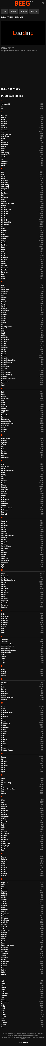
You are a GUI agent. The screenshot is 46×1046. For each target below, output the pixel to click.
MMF (3, 708)
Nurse (3, 769)
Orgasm (3, 787)
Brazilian (4, 259)
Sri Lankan (4, 947)
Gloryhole (4, 542)
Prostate (4, 837)
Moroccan (4, 746)
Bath (2, 195)
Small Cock (5, 920)
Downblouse (5, 425)
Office (3, 778)
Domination (5, 415)
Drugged (4, 429)
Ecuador (4, 440)
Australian (4, 161)
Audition (4, 157)
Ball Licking (5, 185)
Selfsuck (4, 895)
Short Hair (4, 910)
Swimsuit (4, 968)
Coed (3, 333)
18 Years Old (5, 104)
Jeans (3, 654)
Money (3, 744)
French (3, 506)
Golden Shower (6, 546)
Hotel (3, 597)
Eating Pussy (5, 438)
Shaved (3, 901)
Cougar (3, 350)
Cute (2, 383)
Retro (3, 861)
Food (3, 497)
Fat (2, 477)
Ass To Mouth (5, 155)
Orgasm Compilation (8, 789)
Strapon (3, 955)
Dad (2, 392)
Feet (2, 479)
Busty (3, 278)
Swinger (4, 970)
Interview (34, 11)
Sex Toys (4, 899)
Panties (3, 808)
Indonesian (4, 616)
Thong (3, 1000)
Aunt (2, 159)
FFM (2, 464)
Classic (3, 323)
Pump (3, 848)
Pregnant (4, 835)
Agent (3, 119)
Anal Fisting (5, 136)
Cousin (3, 354)
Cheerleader (5, 310)
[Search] (43, 3)
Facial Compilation (7, 470)
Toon (3, 1012)
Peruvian (4, 815)
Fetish (3, 483)
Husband (4, 607)
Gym (2, 565)
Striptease (4, 957)
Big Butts (4, 216)
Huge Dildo (4, 601)
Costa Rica (4, 348)
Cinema (3, 320)
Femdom (4, 481)
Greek (3, 556)
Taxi (2, 985)
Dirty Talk (4, 406)
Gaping (3, 527)
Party (3, 812)
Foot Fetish (5, 499)
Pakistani (4, 804)
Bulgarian (4, 272)
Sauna (3, 887)
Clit (2, 325)
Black (3, 234)
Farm (3, 472)
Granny (3, 554)
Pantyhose (4, 810)
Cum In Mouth (6, 372)
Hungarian (4, 605)
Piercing (4, 821)
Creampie (4, 358)
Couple (3, 352)
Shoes (3, 908)
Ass (2, 151)
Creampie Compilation (8, 360)
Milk (2, 737)
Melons (3, 729)
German (4, 529)
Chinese (4, 314)
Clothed (3, 329)
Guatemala (4, 563)
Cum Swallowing (6, 375)
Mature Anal (5, 727)
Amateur (4, 128)
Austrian (4, 163)
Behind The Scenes (7, 203)
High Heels (4, 588)
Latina (3, 687)
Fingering (4, 487)
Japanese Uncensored (8, 650)
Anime (3, 138)
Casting (3, 300)
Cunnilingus (5, 381)
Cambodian (5, 289)
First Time (4, 489)
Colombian (4, 337)
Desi (2, 400)
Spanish (4, 935)
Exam (3, 455)
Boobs (23, 50)
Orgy (2, 791)
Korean (3, 676)
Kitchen (3, 674)
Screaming (4, 889)
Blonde (3, 239)
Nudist (3, 767)
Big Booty (4, 214)
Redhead (4, 859)
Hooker (3, 594)
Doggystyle (5, 411)
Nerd (2, 759)
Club (2, 331)
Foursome (4, 504)
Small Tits (4, 922)
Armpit (11, 50)
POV (2, 802)
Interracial (4, 622)
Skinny (3, 916)
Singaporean (5, 914)
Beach (3, 199)
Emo (2, 447)
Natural (3, 757)
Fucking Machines (7, 508)
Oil (2, 781)
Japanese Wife (6, 652)
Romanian (4, 867)
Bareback (4, 193)
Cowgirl (3, 356)
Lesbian (3, 695)
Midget (3, 733)
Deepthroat (5, 398)
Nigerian (4, 761)
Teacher (4, 987)
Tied (2, 1004)
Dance (3, 394)
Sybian (3, 974)
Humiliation (5, 603)
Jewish (3, 658)
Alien (3, 126)
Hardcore (4, 582)
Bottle (3, 253)
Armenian (4, 144)
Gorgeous (4, 548)
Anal (2, 132)
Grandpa (4, 552)
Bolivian (4, 243)
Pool (2, 829)
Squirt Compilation (7, 945)
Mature (3, 725)
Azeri (3, 165)
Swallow (4, 964)
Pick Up (3, 819)
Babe (3, 178)
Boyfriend (4, 257)
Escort (3, 451)
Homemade (5, 592)
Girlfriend (4, 533)
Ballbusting (5, 187)
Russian (4, 876)
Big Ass (3, 207)
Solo (2, 928)
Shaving (4, 903)
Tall (2, 981)
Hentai (3, 586)
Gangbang (4, 525)
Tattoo (3, 983)
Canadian (4, 293)
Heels (3, 584)
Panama (4, 806)
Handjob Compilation (8, 580)
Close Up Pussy (6, 327)
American (4, 130)
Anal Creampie (6, 134)
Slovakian (4, 918)
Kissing (3, 672)
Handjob (4, 578)
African (3, 117)
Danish (3, 396)
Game (3, 523)
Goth (2, 550)
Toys (2, 1018)
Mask (3, 719)
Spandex (4, 932)
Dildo (3, 404)
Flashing (4, 493)
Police (3, 825)
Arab (2, 140)
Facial (3, 468)
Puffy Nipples (5, 846)
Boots (3, 249)
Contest (3, 343)
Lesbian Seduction (7, 697)
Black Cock (5, 237)
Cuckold (4, 368)
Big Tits (34, 50)
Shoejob (4, 905)
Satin (3, 885)
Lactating (4, 683)
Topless (3, 1014)
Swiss (3, 972)
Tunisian (4, 1023)
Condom (4, 341)
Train (3, 1021)
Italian (3, 633)
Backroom (4, 182)
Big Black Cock (6, 210)
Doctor (3, 409)
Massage (4, 721)
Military (3, 735)
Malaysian (4, 717)
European (4, 453)
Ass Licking (5, 153)
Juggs (3, 662)
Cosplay (4, 345)
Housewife (4, 599)
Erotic (3, 449)
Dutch (3, 431)
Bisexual (4, 230)
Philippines (5, 817)
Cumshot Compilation (8, 379)
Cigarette (4, 318)
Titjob (3, 1008)
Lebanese (4, 693)
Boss (3, 251)
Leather (3, 691)
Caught (3, 304)
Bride (3, 262)
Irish (2, 628)
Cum (2, 370)
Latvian (3, 689)
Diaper (3, 402)
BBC (2, 172)
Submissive (5, 962)
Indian (29, 50)
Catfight (4, 302)
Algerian (4, 124)
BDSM (3, 176)
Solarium (4, 926)
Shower (3, 912)
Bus (2, 274)
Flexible (3, 495)
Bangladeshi (5, 189)
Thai (2, 998)
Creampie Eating (6, 362)
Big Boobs (4, 212)
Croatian (4, 364)
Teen (3, 991)
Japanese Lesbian (7, 644)
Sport (3, 941)
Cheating (24, 11)
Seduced (4, 893)
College (3, 335)
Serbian (3, 897)
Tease (3, 989)
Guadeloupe (5, 560)
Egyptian (4, 443)
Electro (3, 445)
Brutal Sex (4, 268)
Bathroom (4, 197)
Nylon (3, 771)
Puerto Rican (5, 844)
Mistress (4, 740)
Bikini (3, 228)
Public (3, 842)
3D (2, 106)
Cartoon (4, 298)
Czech (3, 385)
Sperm (3, 939)
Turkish (3, 1025)
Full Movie (4, 510)
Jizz (2, 660)
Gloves (3, 544)
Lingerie (4, 699)
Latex (3, 685)
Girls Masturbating (7, 536)
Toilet (3, 1010)
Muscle (3, 748)
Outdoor (4, 793)
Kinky (3, 669)
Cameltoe (4, 291)
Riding (3, 863)
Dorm (3, 417)
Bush (3, 276)
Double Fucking (6, 421)
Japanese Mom (6, 648)
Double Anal (5, 419)
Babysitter (4, 180)
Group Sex (4, 558)
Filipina (13, 11)
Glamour (4, 538)
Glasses (4, 540)
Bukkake (4, 270)
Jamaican (4, 640)
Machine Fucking (7, 713)
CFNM (3, 287)
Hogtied (4, 590)
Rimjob (3, 865)
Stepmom (4, 949)
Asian (3, 148)
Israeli (3, 631)
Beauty (3, 201)
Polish (3, 827)
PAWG (3, 800)
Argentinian (5, 142)
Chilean (3, 312)
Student (3, 959)
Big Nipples (5, 224)
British (3, 264)
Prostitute (4, 839)
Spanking (4, 937)
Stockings (4, 953)
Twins (3, 1027)
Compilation (5, 339)
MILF (3, 706)
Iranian (3, 626)
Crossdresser (5, 366)
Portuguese (5, 833)
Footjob (3, 502)
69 (2, 108)
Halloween (4, 576)
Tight (3, 1006)
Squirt (3, 943)
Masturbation (5, 723)
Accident (4, 115)
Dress (3, 427)
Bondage (4, 245)
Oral (2, 785)
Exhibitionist (5, 457)
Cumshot (4, 377)
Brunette (4, 266)
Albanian (4, 121)
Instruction (4, 620)
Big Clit (3, 218)
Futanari (4, 514)
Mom (3, 742)
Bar (2, 191)
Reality (3, 857)
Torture (3, 1016)
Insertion (4, 618)
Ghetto (3, 531)
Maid (3, 715)
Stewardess (5, 951)
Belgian (3, 205)
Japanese (4, 642)
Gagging (4, 521)
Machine (4, 710)
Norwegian (4, 765)
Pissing (3, 823)
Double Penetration (7, 423)
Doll (2, 413)
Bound (3, 255)
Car (2, 296)
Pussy (17, 50)
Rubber (3, 871)
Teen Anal (4, 994)
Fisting (3, 491)
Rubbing (4, 874)
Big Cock (4, 220)
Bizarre (3, 232)
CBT (2, 285)
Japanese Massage (7, 646)
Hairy (5, 11)
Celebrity (4, 306)
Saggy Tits (4, 883)
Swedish (4, 966)
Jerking (3, 656)
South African (5, 930)
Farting (3, 474)
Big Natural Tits (6, 222)
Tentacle (4, 996)
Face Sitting (5, 466)
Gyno (3, 567)
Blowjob (4, 241)
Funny (3, 512)
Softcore (4, 924)
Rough (3, 869)
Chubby (3, 316)
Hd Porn (25, 1042)
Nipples (3, 763)
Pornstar (4, 831)
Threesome (5, 1002)
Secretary (4, 891)
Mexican (4, 731)
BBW (2, 174)
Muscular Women (7, 750)
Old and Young (6, 783)
